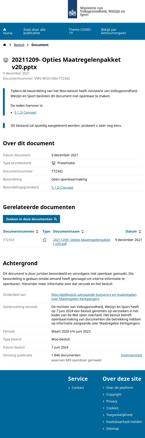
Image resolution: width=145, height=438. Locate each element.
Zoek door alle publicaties (34, 31)
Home (7, 31)
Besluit (20, 45)
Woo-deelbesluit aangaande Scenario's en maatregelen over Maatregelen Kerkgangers (94, 296)
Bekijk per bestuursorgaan (113, 31)
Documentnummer (21, 231)
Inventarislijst (131, 355)
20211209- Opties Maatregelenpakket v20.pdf (81, 242)
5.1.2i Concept (25, 112)
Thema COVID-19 (80, 31)
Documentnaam (69, 231)
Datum (133, 231)
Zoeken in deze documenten (31, 219)
